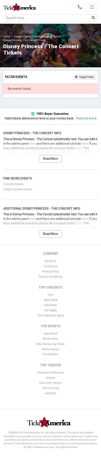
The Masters (50, 354)
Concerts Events (13, 184)
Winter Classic (50, 349)
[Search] (46, 18)
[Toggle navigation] (92, 7)
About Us (50, 261)
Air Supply (51, 310)
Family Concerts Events (17, 189)
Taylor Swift (50, 300)
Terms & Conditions (50, 276)
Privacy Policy (50, 271)
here (32, 143)
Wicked (50, 377)
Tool (50, 294)
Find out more (86, 118)
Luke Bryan (50, 305)
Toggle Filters (84, 77)
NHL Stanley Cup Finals (50, 344)
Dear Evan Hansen (50, 382)
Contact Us (50, 266)
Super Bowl (50, 333)
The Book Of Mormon (50, 372)
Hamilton (50, 393)
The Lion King (50, 388)
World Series (50, 338)
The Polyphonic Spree (50, 315)
